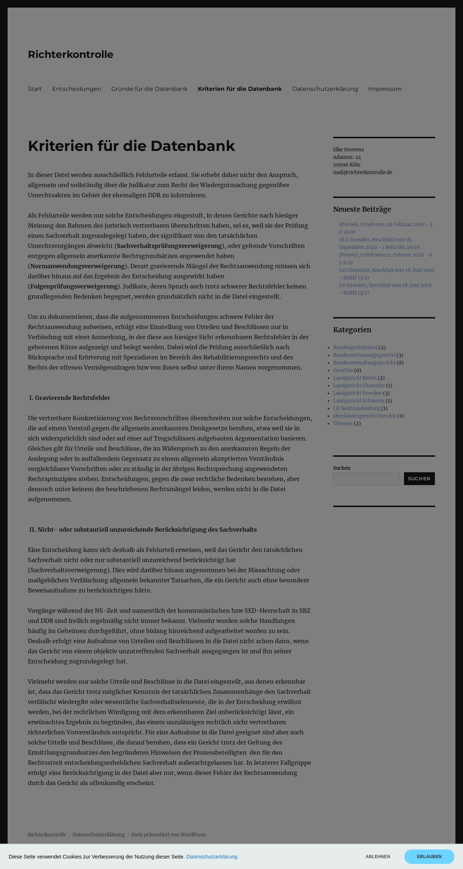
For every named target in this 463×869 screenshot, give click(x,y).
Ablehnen (378, 856)
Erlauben (429, 856)
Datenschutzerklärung (211, 857)
